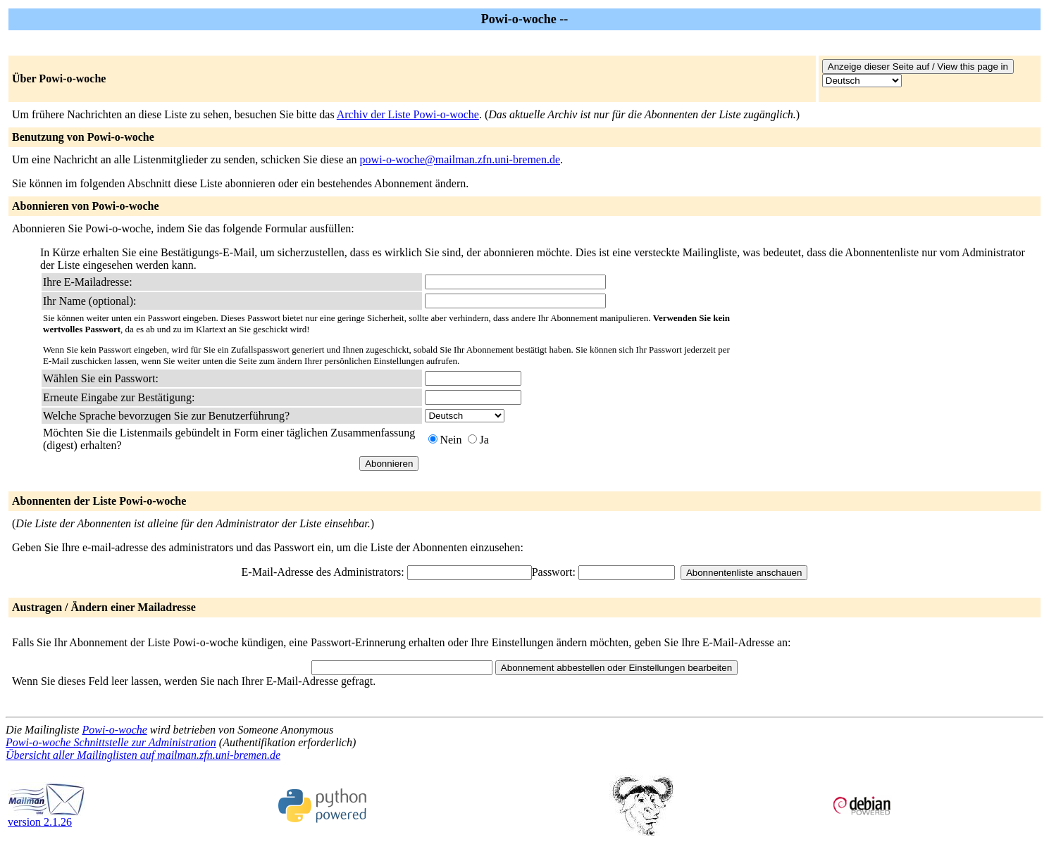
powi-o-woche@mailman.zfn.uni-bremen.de (460, 159)
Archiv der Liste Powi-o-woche (408, 114)
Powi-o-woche (114, 730)
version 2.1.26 (46, 817)
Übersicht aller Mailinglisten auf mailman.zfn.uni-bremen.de (143, 755)
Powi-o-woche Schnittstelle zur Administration (111, 742)
